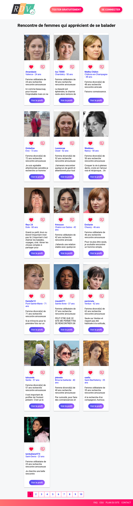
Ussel (57, 151)
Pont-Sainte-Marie (34, 303)
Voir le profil (37, 100)
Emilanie (89, 224)
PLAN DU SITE (112, 502)
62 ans (96, 303)
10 (81, 494)
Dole (27, 227)
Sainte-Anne (61, 303)
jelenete (59, 377)
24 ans (38, 74)
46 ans (96, 227)
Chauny (88, 227)
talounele (29, 377)
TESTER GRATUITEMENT (66, 9)
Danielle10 (30, 301)
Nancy (88, 151)
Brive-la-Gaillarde (63, 380)
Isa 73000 (60, 72)
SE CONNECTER (110, 9)
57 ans (36, 380)
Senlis (28, 380)
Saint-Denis (30, 456)
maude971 (60, 301)
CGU (101, 502)
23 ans (41, 456)
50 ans (69, 74)
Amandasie (30, 72)
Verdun (88, 303)
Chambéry (60, 74)
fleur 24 (29, 224)
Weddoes (89, 148)
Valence (29, 74)
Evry (27, 151)
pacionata (89, 301)
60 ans (35, 227)
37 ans (71, 303)
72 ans (34, 151)
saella (87, 377)
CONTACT (126, 502)
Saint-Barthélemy (93, 380)
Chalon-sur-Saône (63, 227)
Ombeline (30, 148)
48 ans (89, 77)
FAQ (95, 502)
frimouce (59, 224)
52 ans (65, 151)
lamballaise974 (32, 454)
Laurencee (60, 148)
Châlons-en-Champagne (96, 74)
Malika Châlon (91, 72)
